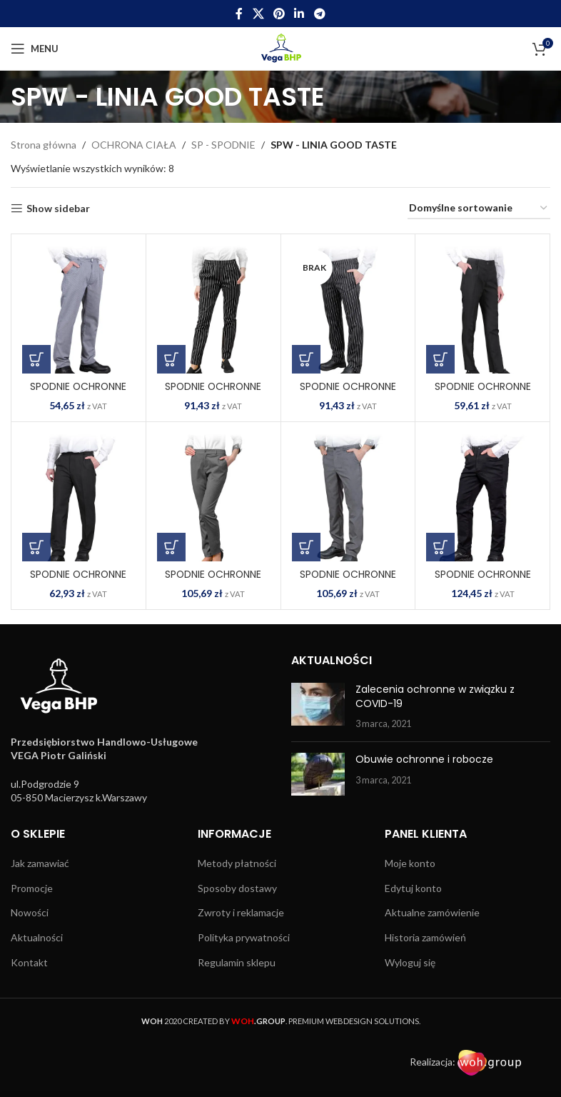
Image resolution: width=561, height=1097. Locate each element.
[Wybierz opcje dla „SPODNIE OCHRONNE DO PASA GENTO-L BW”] (171, 359)
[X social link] (258, 13)
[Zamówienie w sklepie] (479, 209)
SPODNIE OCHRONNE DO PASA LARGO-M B (78, 581)
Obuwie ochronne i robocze (424, 759)
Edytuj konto (413, 888)
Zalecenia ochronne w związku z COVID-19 (435, 696)
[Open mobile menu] (35, 48)
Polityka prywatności (244, 937)
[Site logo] (280, 47)
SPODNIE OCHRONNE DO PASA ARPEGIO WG (78, 393)
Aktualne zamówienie (432, 912)
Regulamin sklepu (237, 962)
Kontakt (29, 962)
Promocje (32, 888)
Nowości (30, 912)
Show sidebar (58, 208)
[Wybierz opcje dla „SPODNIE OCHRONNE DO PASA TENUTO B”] (440, 547)
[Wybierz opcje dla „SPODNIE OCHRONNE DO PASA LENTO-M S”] (306, 547)
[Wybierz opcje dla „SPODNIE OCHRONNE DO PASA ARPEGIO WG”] (36, 359)
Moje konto (410, 863)
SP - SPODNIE (223, 145)
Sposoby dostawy (237, 888)
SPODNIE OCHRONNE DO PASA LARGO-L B (482, 393)
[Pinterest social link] (278, 13)
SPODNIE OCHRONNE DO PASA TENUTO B (482, 581)
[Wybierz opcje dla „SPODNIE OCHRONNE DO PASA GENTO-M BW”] (306, 359)
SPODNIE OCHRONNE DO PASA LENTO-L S (213, 581)
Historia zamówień (425, 937)
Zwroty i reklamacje (241, 912)
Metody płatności (237, 863)
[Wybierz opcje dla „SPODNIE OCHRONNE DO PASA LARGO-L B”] (440, 359)
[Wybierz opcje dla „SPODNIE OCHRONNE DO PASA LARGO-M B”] (36, 547)
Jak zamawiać (40, 863)
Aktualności (37, 937)
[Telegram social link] (319, 13)
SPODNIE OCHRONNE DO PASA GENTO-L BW (213, 393)
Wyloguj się (410, 962)
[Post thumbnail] (318, 707)
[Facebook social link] (239, 13)
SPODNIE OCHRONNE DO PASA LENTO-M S (348, 581)
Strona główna (43, 145)
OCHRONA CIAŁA (133, 145)
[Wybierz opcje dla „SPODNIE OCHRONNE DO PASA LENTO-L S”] (171, 547)
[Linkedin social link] (299, 13)
